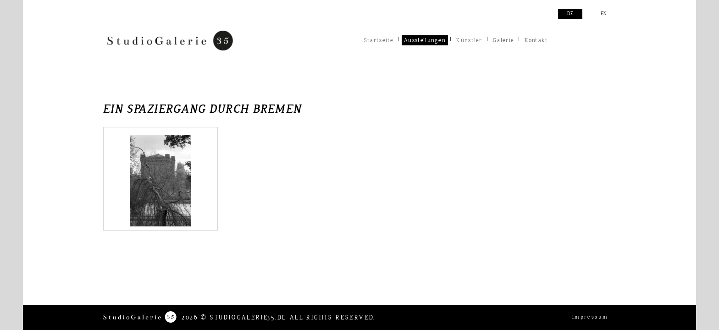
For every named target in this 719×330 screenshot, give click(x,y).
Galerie (503, 40)
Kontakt (536, 40)
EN (604, 13)
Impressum (590, 317)
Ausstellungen (425, 40)
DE (570, 13)
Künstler (469, 40)
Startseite (378, 40)
